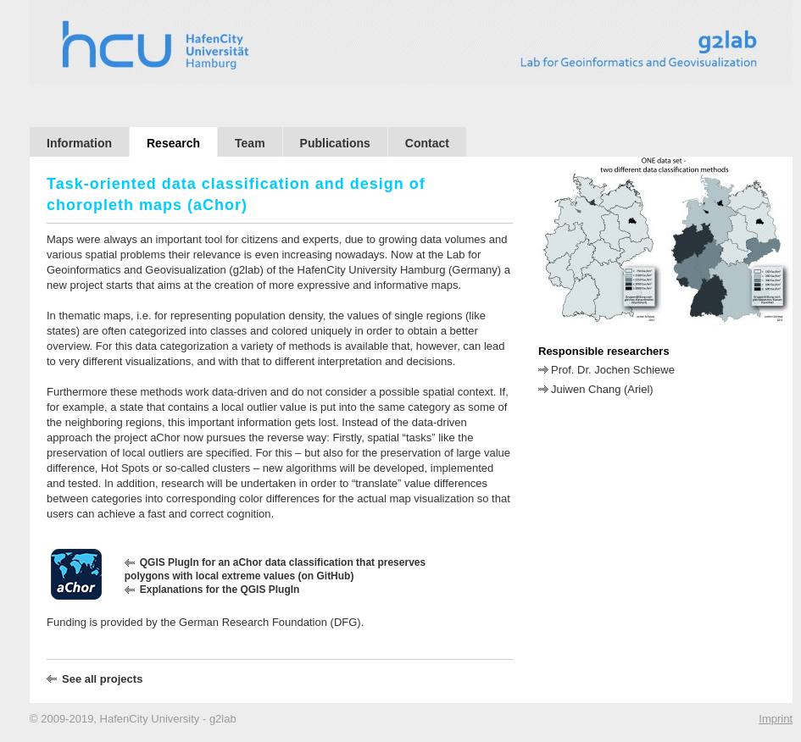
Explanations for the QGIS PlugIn (220, 589)
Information (79, 143)
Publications (335, 143)
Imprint (776, 718)
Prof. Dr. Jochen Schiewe (613, 369)
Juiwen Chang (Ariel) (602, 389)
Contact (427, 143)
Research (173, 143)
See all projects (102, 679)
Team (250, 143)
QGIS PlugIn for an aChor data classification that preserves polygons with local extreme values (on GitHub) (275, 569)
